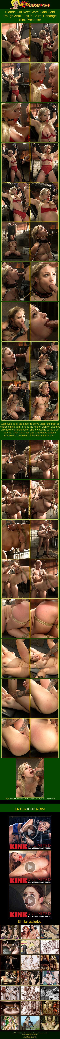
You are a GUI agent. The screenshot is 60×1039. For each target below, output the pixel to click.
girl (41, 798)
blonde (45, 798)
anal (26, 798)
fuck (23, 798)
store (38, 798)
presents (51, 798)
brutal (19, 798)
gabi (33, 798)
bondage (13, 798)
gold (30, 798)
